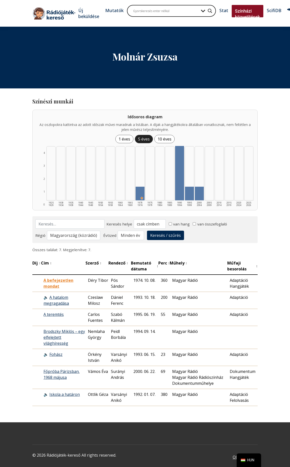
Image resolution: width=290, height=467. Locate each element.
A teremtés (53, 314)
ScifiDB (274, 10)
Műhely (178, 263)
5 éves (144, 139)
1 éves (124, 139)
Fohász (55, 354)
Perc (164, 263)
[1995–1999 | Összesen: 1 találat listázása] (189, 193)
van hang (179, 224)
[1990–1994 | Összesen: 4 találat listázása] (179, 173)
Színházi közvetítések (247, 14)
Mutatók (114, 10)
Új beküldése (88, 13)
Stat (223, 10)
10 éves (164, 139)
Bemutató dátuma (144, 266)
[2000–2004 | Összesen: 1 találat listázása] (199, 193)
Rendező (118, 263)
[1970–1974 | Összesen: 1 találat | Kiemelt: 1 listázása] (140, 193)
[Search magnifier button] (210, 10)
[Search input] (165, 10)
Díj (36, 263)
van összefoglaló (210, 224)
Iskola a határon (64, 394)
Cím (46, 263)
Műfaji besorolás (242, 266)
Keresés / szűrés (165, 235)
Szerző (93, 263)
